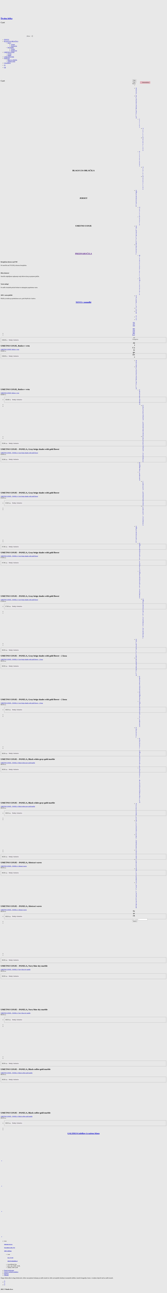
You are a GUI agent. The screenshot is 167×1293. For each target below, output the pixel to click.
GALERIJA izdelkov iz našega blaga (83, 1133)
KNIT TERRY (136, 875)
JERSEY (139, 476)
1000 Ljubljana (8, 1251)
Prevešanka (139, 158)
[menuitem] (6, 39)
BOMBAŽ (139, 466)
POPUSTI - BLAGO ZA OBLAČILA (139, 785)
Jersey (139, 123)
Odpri (134, 80)
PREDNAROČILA (136, 666)
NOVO (136, 363)
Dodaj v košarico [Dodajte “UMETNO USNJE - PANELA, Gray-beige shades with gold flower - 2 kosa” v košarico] (14, 650)
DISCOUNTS (136, 827)
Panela (139, 220)
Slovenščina (145, 82)
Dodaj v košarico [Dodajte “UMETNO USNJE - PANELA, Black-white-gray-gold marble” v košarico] (14, 753)
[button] (30, 36)
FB (136, 312)
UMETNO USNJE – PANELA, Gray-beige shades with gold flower (19, 453)
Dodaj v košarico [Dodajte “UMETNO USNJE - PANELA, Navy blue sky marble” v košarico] (14, 960)
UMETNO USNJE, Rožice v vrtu (10, 349)
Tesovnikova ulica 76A (9, 1247)
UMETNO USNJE (136, 198)
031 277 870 (134, 324)
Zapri (134, 82)
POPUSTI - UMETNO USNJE (139, 752)
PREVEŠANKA (139, 397)
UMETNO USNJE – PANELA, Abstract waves (14, 866)
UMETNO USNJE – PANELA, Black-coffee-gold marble (16, 1073)
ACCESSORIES (136, 811)
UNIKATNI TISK (136, 234)
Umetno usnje (139, 286)
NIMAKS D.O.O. (8, 1244)
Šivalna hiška (6, 18)
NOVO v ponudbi (83, 302)
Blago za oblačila (139, 266)
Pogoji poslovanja (9, 1270)
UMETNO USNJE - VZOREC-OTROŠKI (143, 618)
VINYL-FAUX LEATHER (136, 895)
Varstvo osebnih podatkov (11, 1272)
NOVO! (136, 91)
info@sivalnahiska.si (133, 332)
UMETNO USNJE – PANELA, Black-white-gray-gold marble (18, 763)
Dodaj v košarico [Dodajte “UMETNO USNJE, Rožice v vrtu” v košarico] (14, 340)
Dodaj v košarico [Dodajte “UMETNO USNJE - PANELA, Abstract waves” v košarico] (14, 856)
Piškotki (6, 1275)
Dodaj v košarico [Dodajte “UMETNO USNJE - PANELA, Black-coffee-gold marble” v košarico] (14, 1063)
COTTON (136, 854)
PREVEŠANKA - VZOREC (143, 449)
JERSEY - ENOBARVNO (143, 493)
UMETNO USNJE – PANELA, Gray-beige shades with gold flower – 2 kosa (22, 659)
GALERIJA (136, 301)
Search (135, 921)
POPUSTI (136, 249)
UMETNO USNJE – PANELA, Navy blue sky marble (15, 969)
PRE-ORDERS (136, 841)
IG (136, 308)
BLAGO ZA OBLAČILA (136, 106)
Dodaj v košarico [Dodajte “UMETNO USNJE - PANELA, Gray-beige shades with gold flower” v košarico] (14, 443)
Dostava (6, 1273)
